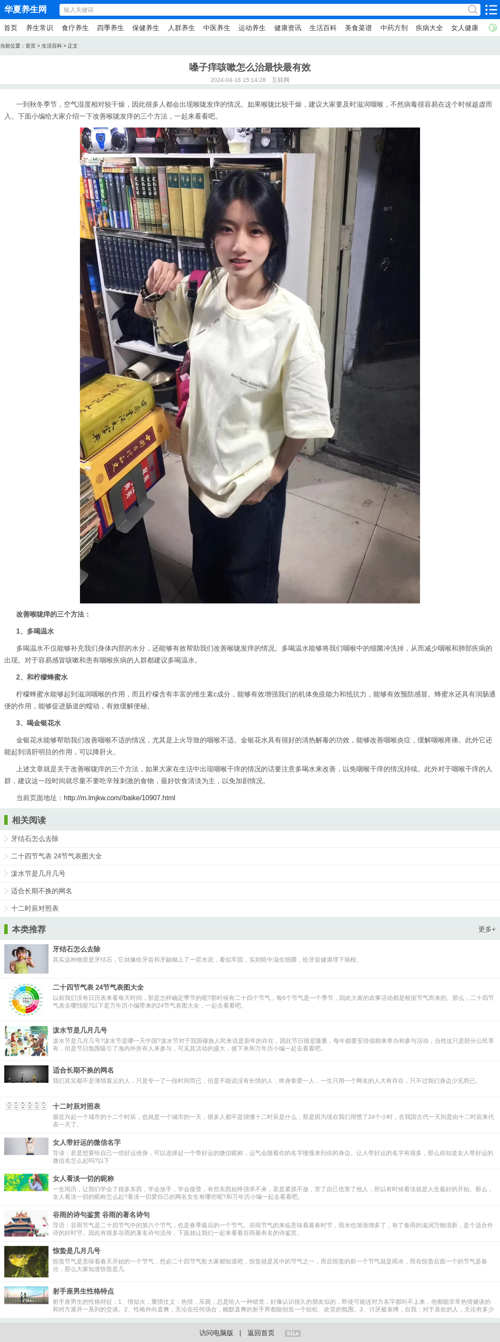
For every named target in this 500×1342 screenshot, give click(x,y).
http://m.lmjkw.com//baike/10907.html (119, 797)
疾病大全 (429, 27)
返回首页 (261, 1332)
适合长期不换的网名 (41, 891)
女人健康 (464, 27)
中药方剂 (394, 27)
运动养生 (252, 27)
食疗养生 (75, 27)
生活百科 (323, 27)
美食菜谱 (358, 27)
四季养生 (110, 27)
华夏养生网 (25, 9)
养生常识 (39, 27)
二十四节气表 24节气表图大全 (56, 856)
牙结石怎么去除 (35, 838)
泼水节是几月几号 (38, 873)
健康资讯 (287, 27)
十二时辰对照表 (35, 908)
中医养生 (216, 27)
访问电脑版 (216, 1332)
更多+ (487, 929)
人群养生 (181, 27)
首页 (10, 27)
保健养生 (145, 27)
